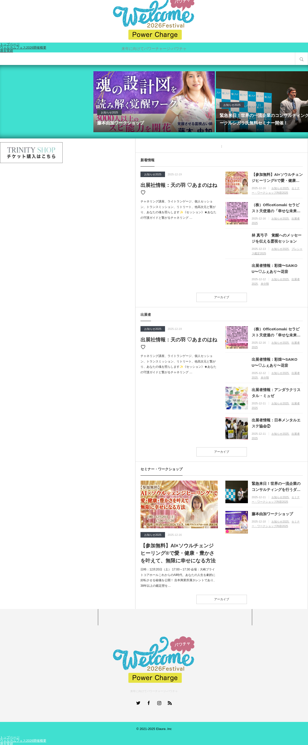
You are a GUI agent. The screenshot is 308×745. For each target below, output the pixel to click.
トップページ (10, 737)
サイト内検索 (301, 58)
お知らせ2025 (109, 112)
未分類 (265, 283)
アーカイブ (221, 297)
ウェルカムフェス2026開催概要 (23, 740)
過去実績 (6, 51)
